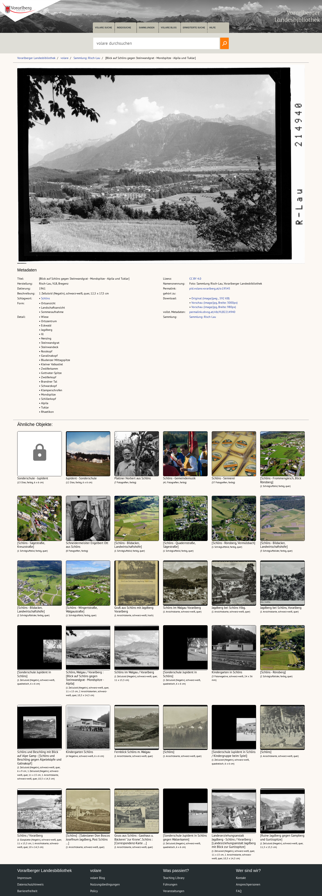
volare (64, 58)
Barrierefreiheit (27, 891)
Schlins (45, 298)
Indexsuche (124, 28)
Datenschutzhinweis (30, 884)
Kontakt (241, 878)
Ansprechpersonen (248, 884)
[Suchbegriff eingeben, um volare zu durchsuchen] (156, 43)
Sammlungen (146, 28)
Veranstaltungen (173, 891)
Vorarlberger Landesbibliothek (36, 58)
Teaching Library (173, 878)
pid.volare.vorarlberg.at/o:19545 (209, 288)
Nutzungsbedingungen (105, 884)
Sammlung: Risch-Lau (87, 58)
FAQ (239, 891)
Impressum (24, 878)
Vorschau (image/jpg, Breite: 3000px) (214, 302)
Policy (94, 891)
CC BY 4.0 (195, 278)
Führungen (170, 884)
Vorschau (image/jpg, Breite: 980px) (213, 307)
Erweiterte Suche (194, 28)
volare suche (103, 28)
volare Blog (169, 28)
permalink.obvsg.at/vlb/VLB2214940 (212, 312)
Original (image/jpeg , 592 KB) (210, 298)
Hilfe (212, 28)
